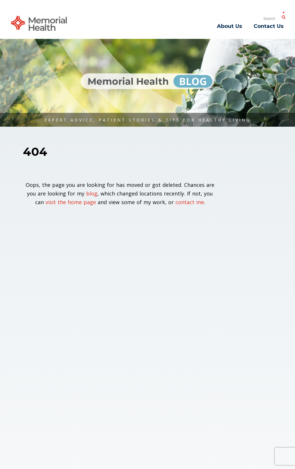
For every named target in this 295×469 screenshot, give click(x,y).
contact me (189, 202)
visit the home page (71, 202)
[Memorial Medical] (39, 23)
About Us (229, 26)
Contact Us (268, 26)
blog (91, 193)
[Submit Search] (283, 16)
